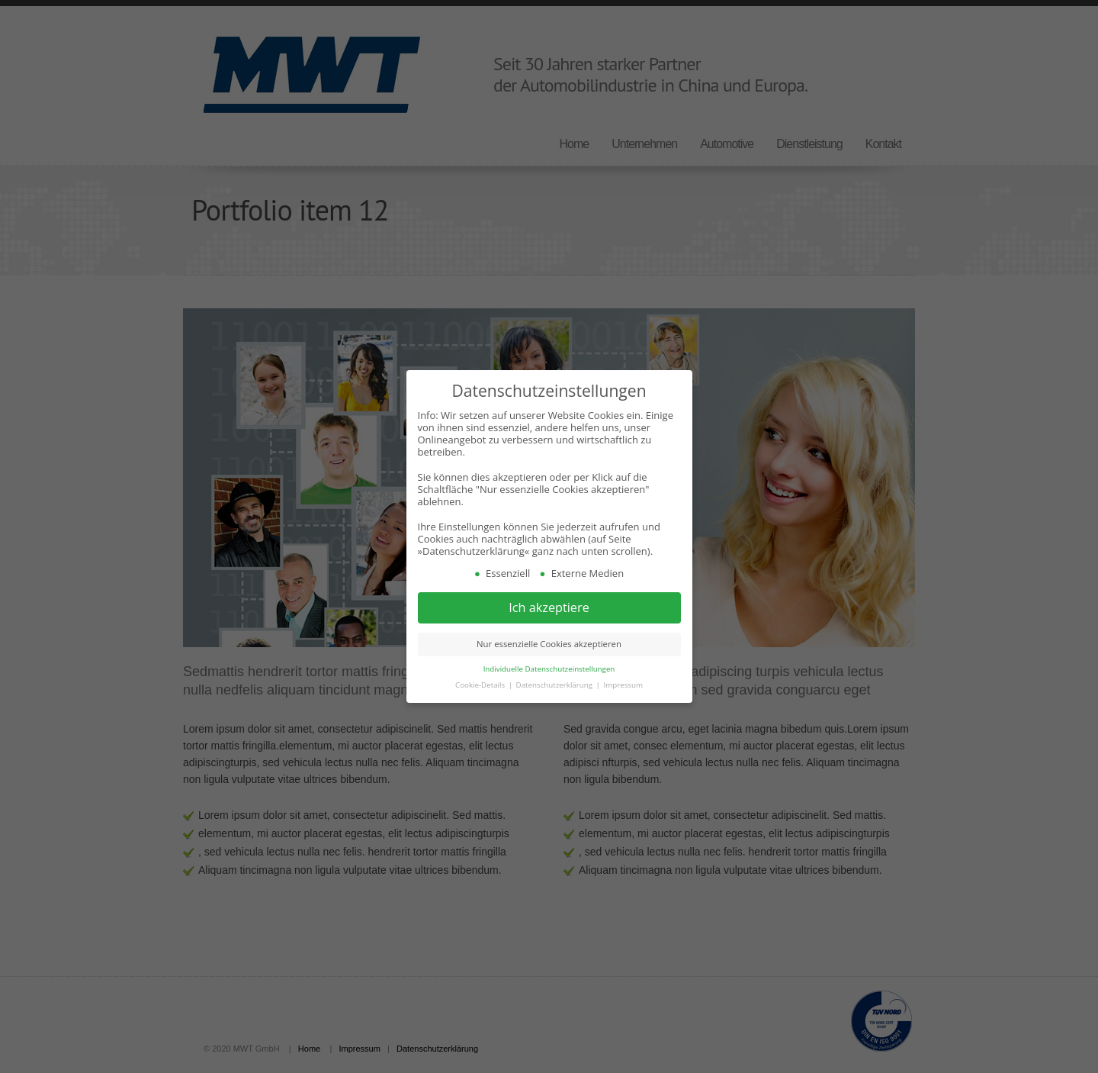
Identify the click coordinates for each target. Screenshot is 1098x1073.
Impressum (622, 685)
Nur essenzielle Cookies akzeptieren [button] (549, 643)
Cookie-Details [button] (481, 685)
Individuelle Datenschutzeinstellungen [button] (549, 669)
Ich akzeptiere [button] (549, 607)
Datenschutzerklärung (555, 685)
